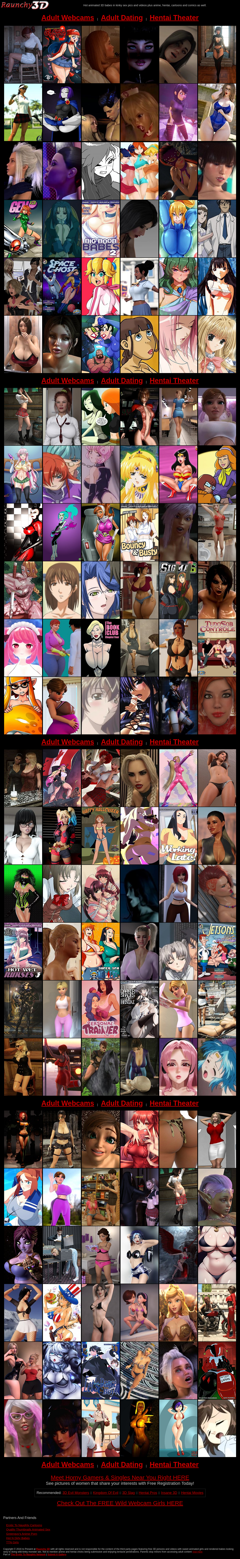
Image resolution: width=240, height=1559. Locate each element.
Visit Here (197, 1551)
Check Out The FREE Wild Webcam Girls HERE (120, 1503)
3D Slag (128, 1493)
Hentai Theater (174, 18)
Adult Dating (122, 18)
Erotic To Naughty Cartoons (24, 1525)
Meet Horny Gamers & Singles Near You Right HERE (120, 1477)
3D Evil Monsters (75, 1493)
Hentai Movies (192, 1493)
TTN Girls (12, 1542)
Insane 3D (169, 1493)
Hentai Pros (148, 1493)
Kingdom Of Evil (105, 1493)
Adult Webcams (67, 18)
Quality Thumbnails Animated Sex (28, 1529)
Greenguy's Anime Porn (21, 1533)
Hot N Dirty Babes (18, 1538)
